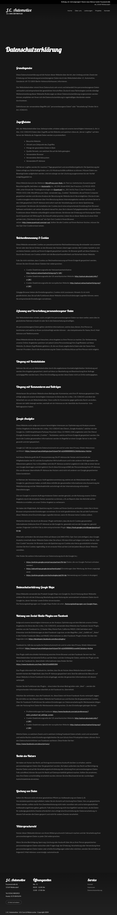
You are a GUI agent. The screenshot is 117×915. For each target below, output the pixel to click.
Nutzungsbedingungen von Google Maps (81, 604)
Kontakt (107, 11)
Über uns (78, 11)
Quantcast (58, 189)
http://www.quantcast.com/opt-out (36, 222)
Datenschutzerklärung (95, 890)
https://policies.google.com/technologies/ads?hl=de (46, 575)
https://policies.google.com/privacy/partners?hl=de (46, 562)
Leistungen (88, 11)
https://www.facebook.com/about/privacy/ (33, 744)
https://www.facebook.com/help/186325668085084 (37, 664)
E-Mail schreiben (13, 902)
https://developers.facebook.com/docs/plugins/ (47, 639)
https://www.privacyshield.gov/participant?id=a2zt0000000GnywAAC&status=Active (59, 648)
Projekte (98, 11)
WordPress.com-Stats (54, 183)
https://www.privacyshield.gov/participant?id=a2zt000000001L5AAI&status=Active (58, 451)
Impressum (91, 887)
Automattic (46, 186)
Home (70, 11)
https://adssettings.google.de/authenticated (43, 568)
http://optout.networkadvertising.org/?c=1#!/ (44, 273)
